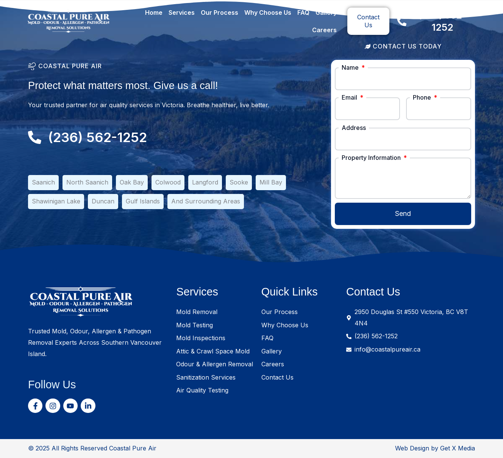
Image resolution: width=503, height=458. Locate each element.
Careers (324, 30)
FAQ (303, 12)
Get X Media (457, 448)
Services (182, 12)
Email (350, 97)
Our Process (219, 12)
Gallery (326, 12)
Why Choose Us (267, 12)
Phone (423, 97)
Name (351, 67)
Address (354, 127)
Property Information (372, 157)
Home (153, 12)
